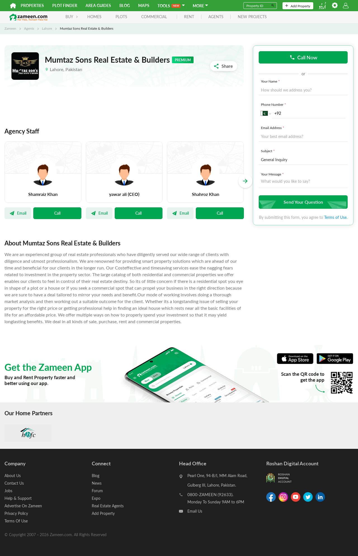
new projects (252, 17)
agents (215, 17)
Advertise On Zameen (23, 505)
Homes (94, 16)
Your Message (273, 174)
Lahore (47, 28)
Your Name (271, 81)
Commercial (154, 16)
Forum (97, 490)
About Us (12, 475)
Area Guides (98, 5)
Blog (124, 5)
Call (57, 213)
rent (189, 17)
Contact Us (14, 483)
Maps (143, 5)
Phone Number (274, 104)
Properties (32, 5)
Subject (268, 151)
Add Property (297, 6)
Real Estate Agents (108, 505)
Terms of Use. (335, 217)
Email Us (194, 511)
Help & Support (18, 498)
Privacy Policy (16, 513)
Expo (96, 498)
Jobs (8, 490)
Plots (121, 16)
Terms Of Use (16, 521)
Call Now (303, 57)
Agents (29, 28)
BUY (71, 16)
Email (17, 213)
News (97, 483)
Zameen (10, 28)
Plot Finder (64, 5)
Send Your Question (302, 201)
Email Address (273, 127)
